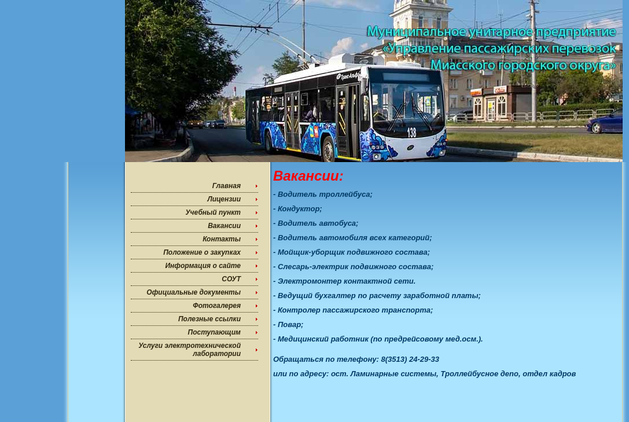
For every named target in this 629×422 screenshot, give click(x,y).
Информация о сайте (203, 266)
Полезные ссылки (209, 319)
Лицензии (224, 199)
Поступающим (214, 332)
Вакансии (224, 226)
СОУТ (231, 279)
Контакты (222, 239)
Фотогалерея (217, 306)
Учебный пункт (213, 212)
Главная (226, 186)
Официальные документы (193, 292)
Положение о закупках (202, 252)
